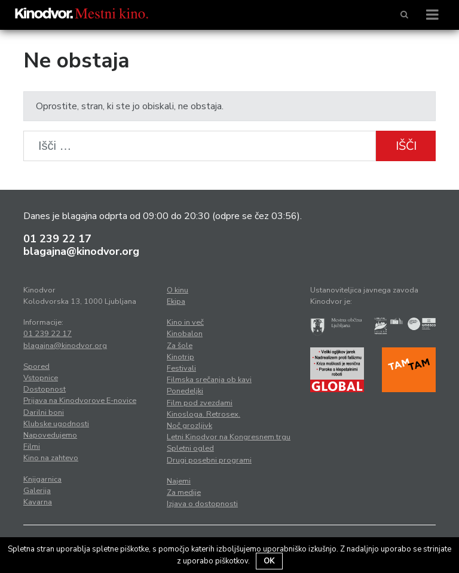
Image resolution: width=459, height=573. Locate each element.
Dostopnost (44, 389)
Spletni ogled (190, 448)
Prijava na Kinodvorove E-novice (79, 400)
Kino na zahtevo (50, 457)
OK (269, 561)
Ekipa (176, 301)
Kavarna (37, 502)
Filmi (31, 446)
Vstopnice (40, 377)
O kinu (177, 290)
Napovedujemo (50, 435)
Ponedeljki (185, 391)
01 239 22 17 (57, 239)
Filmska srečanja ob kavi (209, 379)
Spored (36, 366)
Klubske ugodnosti (56, 423)
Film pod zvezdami (199, 403)
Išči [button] (406, 146)
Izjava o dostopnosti (202, 503)
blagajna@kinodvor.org (81, 251)
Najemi (179, 481)
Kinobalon (185, 333)
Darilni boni (43, 412)
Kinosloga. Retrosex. (203, 414)
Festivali (181, 368)
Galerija (37, 490)
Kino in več (185, 322)
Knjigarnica (42, 479)
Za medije (184, 492)
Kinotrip (180, 357)
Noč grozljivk (189, 425)
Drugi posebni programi (209, 460)
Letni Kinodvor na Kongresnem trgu (228, 437)
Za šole (179, 345)
